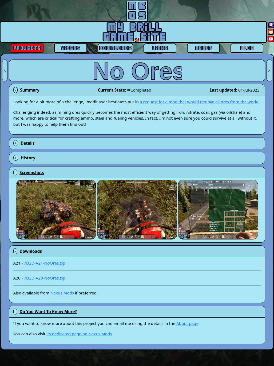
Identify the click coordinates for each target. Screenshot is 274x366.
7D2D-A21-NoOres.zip (44, 263)
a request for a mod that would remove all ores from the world (199, 101)
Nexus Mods (62, 293)
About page (187, 323)
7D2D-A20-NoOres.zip (44, 278)
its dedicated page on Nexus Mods (79, 333)
